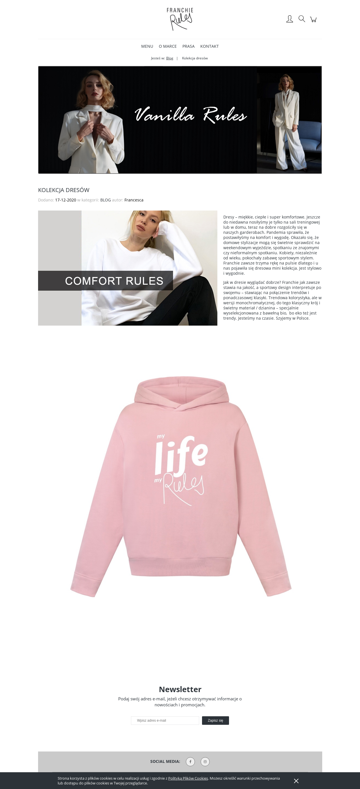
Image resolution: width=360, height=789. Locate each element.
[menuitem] (147, 46)
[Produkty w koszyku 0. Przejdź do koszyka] (314, 22)
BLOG (105, 200)
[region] (180, 120)
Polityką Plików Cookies (188, 778)
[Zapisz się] (215, 720)
